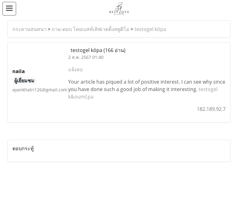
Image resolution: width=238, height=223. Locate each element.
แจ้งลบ (75, 69)
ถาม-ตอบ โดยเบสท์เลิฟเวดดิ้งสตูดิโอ (90, 29)
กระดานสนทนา (29, 29)
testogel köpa (150, 29)
